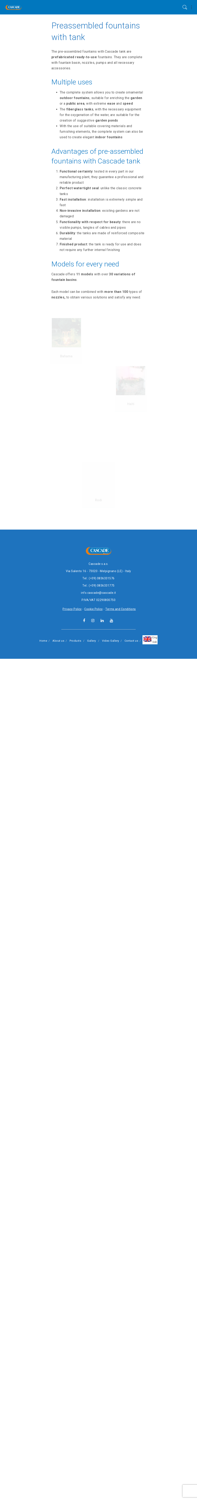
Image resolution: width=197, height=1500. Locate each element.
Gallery (91, 1481)
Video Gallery (110, 1481)
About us (58, 1481)
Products (75, 1481)
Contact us (131, 1481)
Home (43, 1481)
